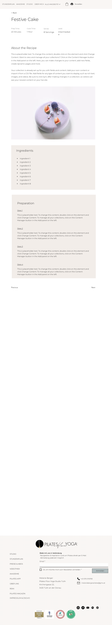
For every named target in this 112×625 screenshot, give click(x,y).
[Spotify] (92, 607)
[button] (67, 4)
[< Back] (18, 13)
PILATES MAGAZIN (17, 593)
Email (42, 561)
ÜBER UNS (14, 584)
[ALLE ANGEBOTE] (53, 4)
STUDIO (13, 554)
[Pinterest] (97, 607)
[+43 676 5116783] (93, 579)
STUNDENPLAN (16, 559)
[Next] (89, 287)
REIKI (12, 589)
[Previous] (18, 287)
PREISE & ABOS (16, 564)
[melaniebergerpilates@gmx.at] (93, 583)
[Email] (73, 565)
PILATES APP (15, 579)
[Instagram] (78, 607)
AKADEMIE (14, 574)
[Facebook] (83, 607)
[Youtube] (87, 607)
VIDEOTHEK (15, 569)
